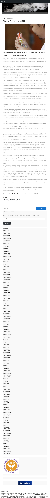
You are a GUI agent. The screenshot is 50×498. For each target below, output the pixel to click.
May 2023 (6, 287)
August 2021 (7, 321)
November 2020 (7, 336)
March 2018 (6, 388)
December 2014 (7, 451)
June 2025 (6, 246)
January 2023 (7, 293)
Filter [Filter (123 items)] (33, 496)
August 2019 (7, 360)
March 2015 (6, 446)
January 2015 (7, 449)
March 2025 (6, 251)
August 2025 (7, 243)
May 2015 (6, 443)
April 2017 (6, 406)
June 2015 (6, 441)
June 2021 (6, 324)
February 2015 (7, 448)
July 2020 (6, 342)
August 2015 (7, 438)
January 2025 (7, 254)
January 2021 (7, 332)
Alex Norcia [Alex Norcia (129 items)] (3, 493)
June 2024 (6, 266)
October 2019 (7, 357)
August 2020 (7, 341)
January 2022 (7, 313)
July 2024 (6, 264)
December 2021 (7, 315)
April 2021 (6, 328)
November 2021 (7, 316)
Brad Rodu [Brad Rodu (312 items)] (27, 493)
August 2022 (7, 302)
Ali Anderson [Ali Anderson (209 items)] (8, 493)
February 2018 (7, 389)
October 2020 (7, 337)
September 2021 (7, 319)
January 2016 (7, 430)
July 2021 (6, 323)
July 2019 (6, 362)
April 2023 (6, 289)
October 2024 (7, 259)
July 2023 (6, 284)
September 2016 (7, 417)
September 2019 (7, 358)
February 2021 (7, 331)
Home (4, 18)
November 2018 (7, 375)
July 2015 (6, 440)
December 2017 (7, 393)
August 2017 (7, 399)
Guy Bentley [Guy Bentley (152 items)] (46, 496)
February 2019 (7, 370)
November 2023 (7, 277)
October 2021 (7, 318)
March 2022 (6, 310)
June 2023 (6, 285)
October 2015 (7, 435)
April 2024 (6, 269)
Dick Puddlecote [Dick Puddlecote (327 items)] (10, 496)
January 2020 (7, 352)
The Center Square (16, 193)
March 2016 (6, 427)
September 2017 (7, 397)
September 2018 (7, 378)
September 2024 (7, 261)
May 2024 (6, 267)
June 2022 (6, 305)
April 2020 (6, 347)
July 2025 (6, 245)
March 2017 (6, 407)
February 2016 (7, 428)
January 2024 (7, 274)
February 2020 (7, 350)
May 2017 (6, 404)
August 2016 (7, 419)
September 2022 (7, 300)
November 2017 (7, 394)
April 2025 (6, 250)
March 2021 (6, 329)
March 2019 (6, 368)
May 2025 (6, 248)
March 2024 (6, 271)
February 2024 (7, 272)
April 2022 (6, 308)
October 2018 (7, 376)
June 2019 (6, 363)
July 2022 (6, 303)
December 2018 (7, 373)
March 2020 (6, 349)
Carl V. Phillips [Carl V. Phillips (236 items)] (44, 493)
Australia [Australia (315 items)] (18, 493)
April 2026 (6, 230)
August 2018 (7, 380)
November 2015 (7, 433)
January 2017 (7, 410)
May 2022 (6, 306)
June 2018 (6, 383)
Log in (5, 1)
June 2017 (6, 402)
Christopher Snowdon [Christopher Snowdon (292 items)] (7, 495)
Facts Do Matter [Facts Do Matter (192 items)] (18, 496)
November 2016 (7, 414)
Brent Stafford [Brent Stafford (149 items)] (32, 493)
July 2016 (6, 420)
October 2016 (7, 415)
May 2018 (6, 384)
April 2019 (6, 367)
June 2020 (6, 344)
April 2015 (6, 445)
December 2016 (7, 412)
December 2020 (7, 334)
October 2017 (7, 396)
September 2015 (7, 436)
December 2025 (7, 236)
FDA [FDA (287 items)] (23, 496)
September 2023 (7, 280)
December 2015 (7, 432)
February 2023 (7, 292)
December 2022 (7, 295)
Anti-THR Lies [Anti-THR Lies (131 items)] (13, 493)
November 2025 (7, 238)
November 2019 (7, 355)
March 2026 (6, 232)
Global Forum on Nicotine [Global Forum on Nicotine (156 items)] (39, 496)
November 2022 (7, 297)
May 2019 (6, 365)
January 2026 (7, 235)
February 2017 (7, 409)
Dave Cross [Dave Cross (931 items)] (39, 495)
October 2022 (7, 298)
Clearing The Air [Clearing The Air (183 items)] (16, 494)
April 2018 (6, 386)
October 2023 (7, 279)
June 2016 (6, 422)
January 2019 (7, 371)
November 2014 (7, 453)
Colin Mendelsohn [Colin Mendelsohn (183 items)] (30, 494)
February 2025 (7, 253)
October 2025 (7, 240)
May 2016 (6, 423)
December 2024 (7, 256)
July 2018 (6, 381)
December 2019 (7, 354)
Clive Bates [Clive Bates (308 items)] (23, 495)
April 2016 (6, 425)
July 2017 (6, 401)
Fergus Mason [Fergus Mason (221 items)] (28, 496)
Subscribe (7, 223)
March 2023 (6, 290)
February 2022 (7, 311)
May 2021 (6, 326)
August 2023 (7, 282)
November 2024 (7, 258)
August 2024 (7, 262)
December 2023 (7, 276)
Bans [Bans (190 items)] (22, 493)
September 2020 (7, 339)
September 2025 (7, 241)
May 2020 (6, 345)
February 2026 (7, 233)
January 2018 (7, 391)
